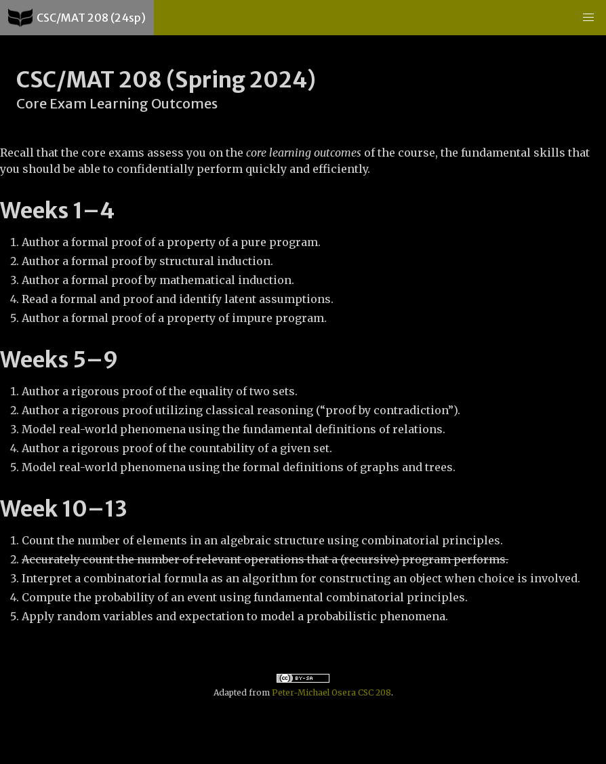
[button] (588, 17)
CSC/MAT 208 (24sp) (77, 17)
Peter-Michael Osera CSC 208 (331, 692)
